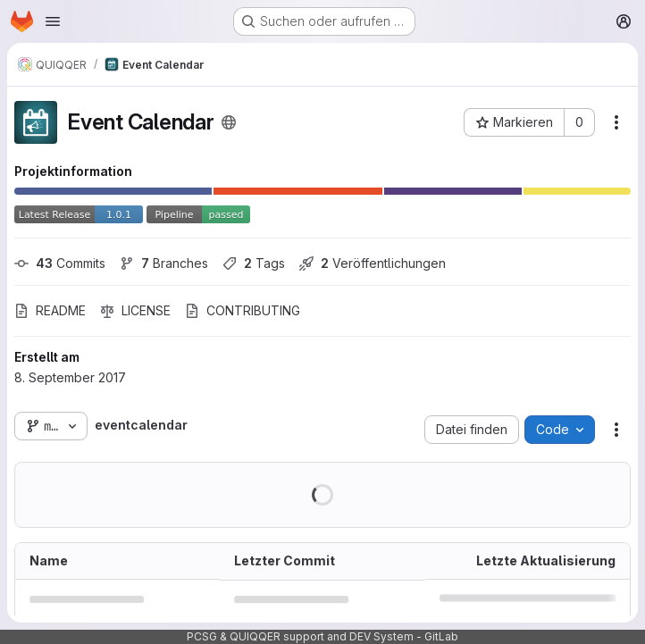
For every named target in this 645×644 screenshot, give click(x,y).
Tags (253, 263)
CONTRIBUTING (242, 310)
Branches (164, 263)
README (50, 310)
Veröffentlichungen (372, 263)
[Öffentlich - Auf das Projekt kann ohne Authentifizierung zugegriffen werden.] (229, 122)
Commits (59, 263)
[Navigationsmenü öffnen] (52, 21)
